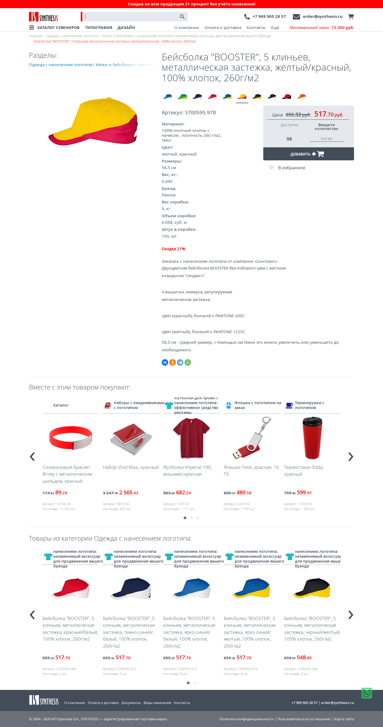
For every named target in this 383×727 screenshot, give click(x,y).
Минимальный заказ (322, 28)
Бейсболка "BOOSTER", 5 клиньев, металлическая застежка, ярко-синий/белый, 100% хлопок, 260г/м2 (189, 632)
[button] (185, 518)
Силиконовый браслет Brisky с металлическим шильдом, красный (67, 474)
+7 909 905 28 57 (269, 16)
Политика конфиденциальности (246, 719)
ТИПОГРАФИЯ (98, 27)
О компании (186, 27)
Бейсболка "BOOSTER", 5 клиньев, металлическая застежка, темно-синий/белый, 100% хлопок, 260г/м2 (129, 632)
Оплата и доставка (223, 27)
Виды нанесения (157, 702)
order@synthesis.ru (323, 16)
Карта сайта (344, 719)
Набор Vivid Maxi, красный (131, 467)
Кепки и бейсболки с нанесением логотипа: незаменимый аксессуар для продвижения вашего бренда (186, 35)
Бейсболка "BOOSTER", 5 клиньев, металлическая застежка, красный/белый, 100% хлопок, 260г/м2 (70, 628)
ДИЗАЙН (126, 27)
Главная (35, 35)
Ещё (275, 27)
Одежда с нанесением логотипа (72, 35)
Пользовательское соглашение (303, 719)
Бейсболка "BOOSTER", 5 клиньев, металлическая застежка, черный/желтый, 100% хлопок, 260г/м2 (312, 628)
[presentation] (32, 454)
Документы (131, 702)
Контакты (256, 27)
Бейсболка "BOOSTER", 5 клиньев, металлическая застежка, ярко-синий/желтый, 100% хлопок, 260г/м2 (250, 632)
